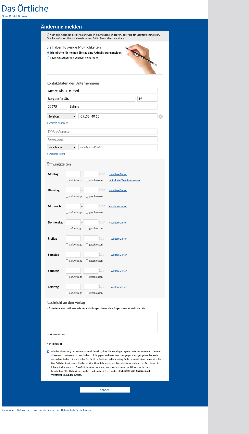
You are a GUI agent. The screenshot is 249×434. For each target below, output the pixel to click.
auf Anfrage (75, 180)
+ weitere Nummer (57, 123)
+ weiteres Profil (56, 153)
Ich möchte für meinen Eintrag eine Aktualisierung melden (86, 52)
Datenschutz (24, 410)
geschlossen (96, 180)
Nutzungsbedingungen (46, 410)
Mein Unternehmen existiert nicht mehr (74, 57)
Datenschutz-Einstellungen (76, 410)
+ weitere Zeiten (118, 174)
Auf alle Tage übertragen (124, 180)
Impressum (8, 410)
